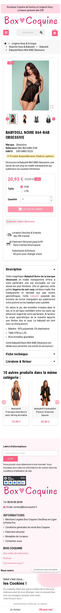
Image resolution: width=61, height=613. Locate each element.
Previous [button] (4, 402)
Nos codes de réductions (15, 553)
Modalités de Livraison (16, 536)
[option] (16, 402)
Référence (11, 148)
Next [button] (57, 402)
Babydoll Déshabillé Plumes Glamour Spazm (45, 411)
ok (10, 458)
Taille (11, 188)
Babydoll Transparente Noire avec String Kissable (16, 411)
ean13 (9, 151)
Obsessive (21, 144)
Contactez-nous (13, 541)
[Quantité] (35, 199)
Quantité (12, 199)
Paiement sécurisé (15, 532)
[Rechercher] (30, 32)
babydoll (34, 296)
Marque (10, 144)
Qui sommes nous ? (13, 563)
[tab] (30, 269)
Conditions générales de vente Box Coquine (27, 527)
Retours (7, 558)
